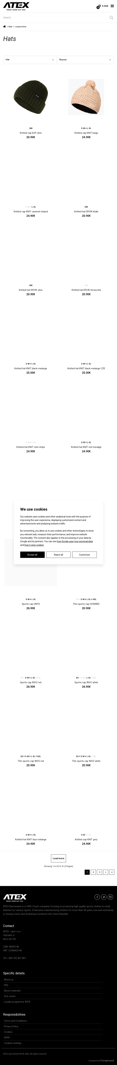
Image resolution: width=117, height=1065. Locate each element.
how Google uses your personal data (75, 541)
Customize (84, 554)
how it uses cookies (34, 545)
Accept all (32, 554)
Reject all (58, 554)
